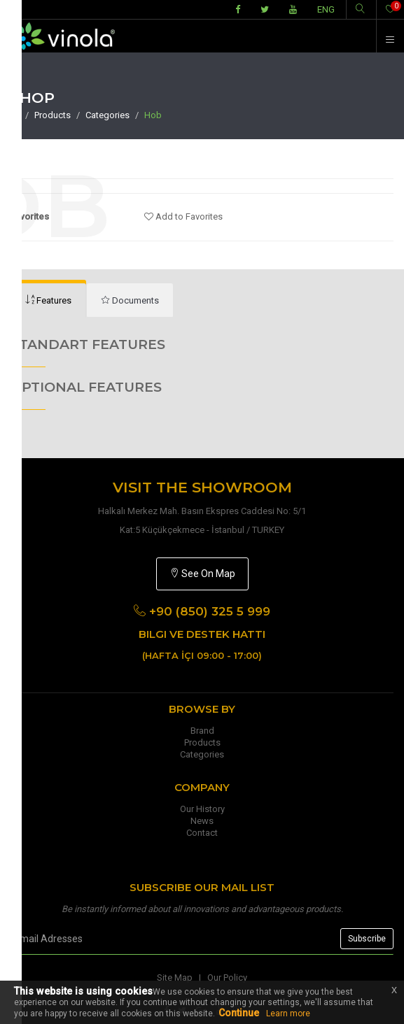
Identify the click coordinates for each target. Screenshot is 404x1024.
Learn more (288, 1013)
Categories (107, 115)
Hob (153, 115)
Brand (202, 730)
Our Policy (227, 977)
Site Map (175, 977)
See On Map (202, 573)
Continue (238, 1012)
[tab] (130, 300)
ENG (326, 9)
